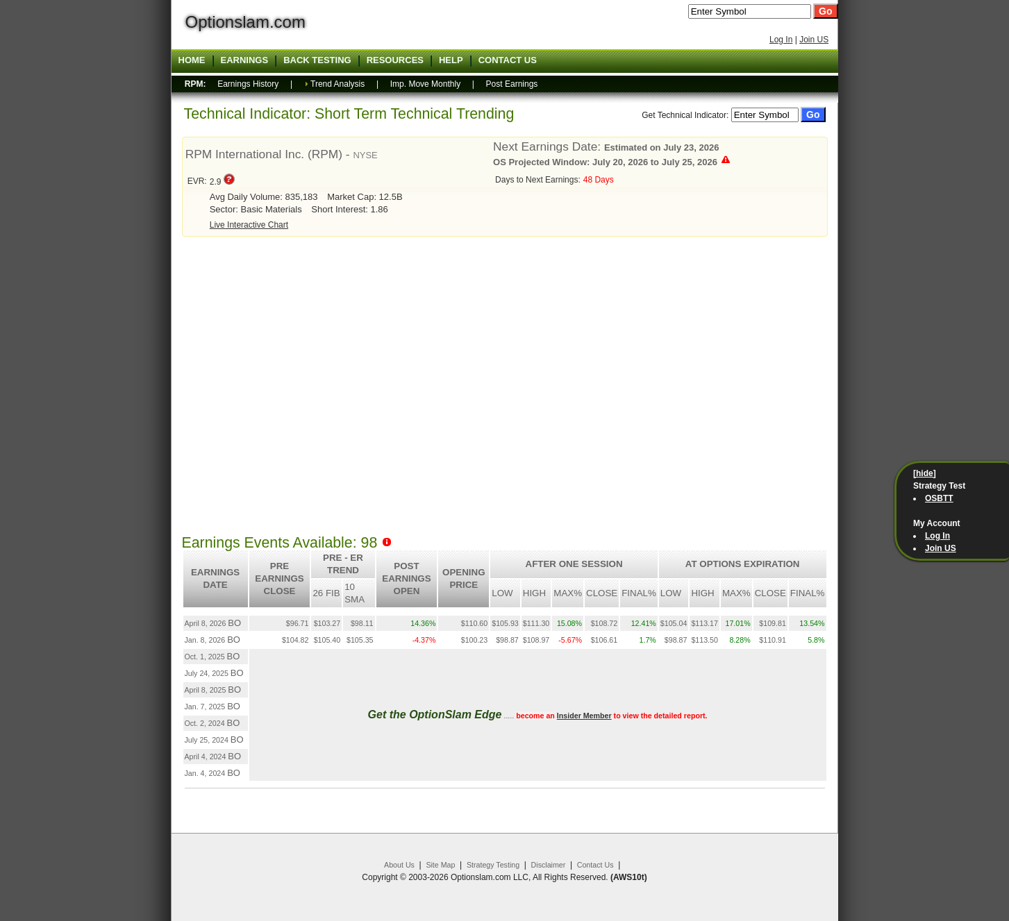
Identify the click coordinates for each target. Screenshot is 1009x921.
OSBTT (939, 498)
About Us (399, 865)
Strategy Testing (493, 865)
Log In (780, 39)
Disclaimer (548, 865)
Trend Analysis (337, 84)
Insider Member (584, 715)
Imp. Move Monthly (425, 84)
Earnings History (247, 84)
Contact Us (595, 865)
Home (192, 60)
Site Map (440, 865)
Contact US (507, 60)
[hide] (924, 473)
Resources (395, 60)
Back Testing (317, 60)
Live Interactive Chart (249, 225)
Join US (813, 39)
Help (451, 60)
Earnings (245, 60)
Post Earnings (512, 84)
